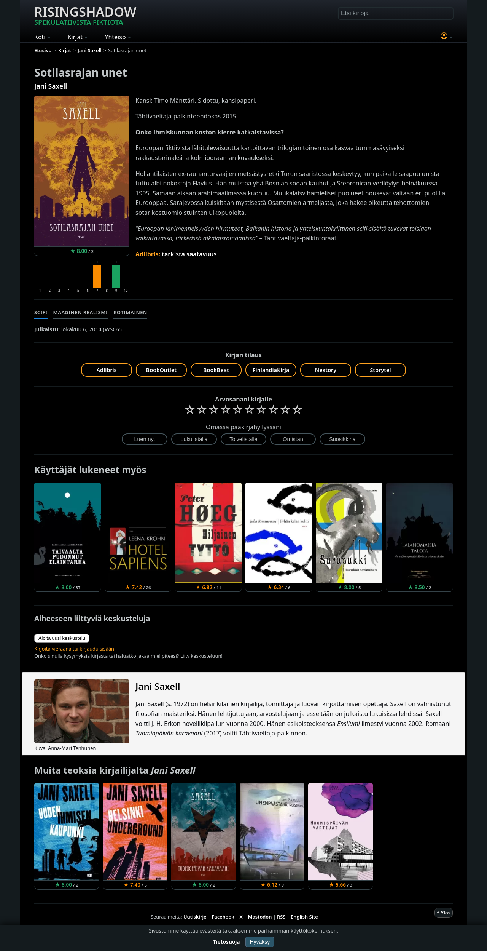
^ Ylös (443, 912)
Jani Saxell (50, 86)
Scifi (41, 312)
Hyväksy (260, 942)
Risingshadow (85, 15)
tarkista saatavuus (189, 254)
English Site (304, 916)
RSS (281, 916)
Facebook (223, 916)
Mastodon (260, 916)
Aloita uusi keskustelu (61, 638)
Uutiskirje (195, 916)
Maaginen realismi (80, 312)
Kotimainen (130, 312)
